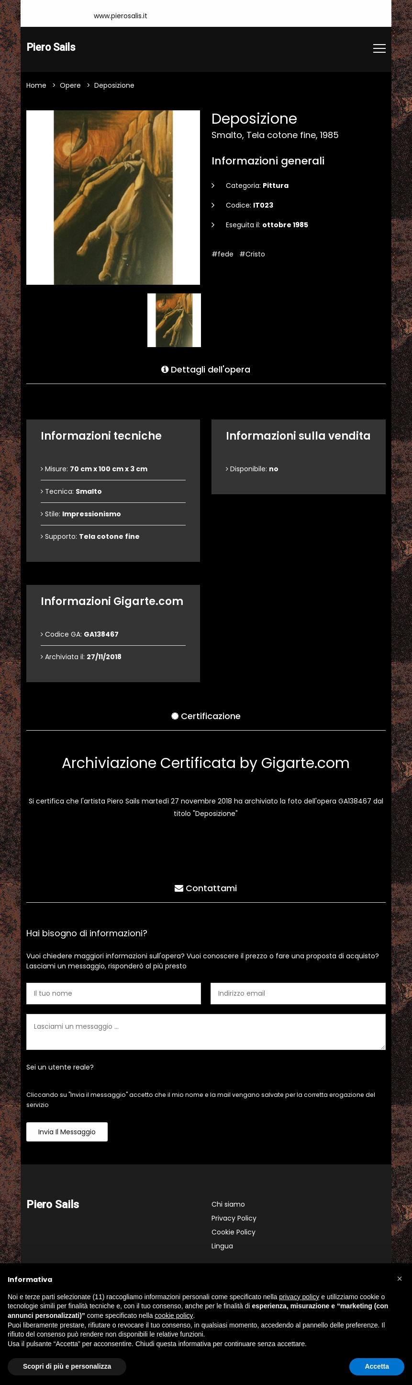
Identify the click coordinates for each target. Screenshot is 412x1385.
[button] (399, 1278)
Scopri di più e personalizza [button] (67, 1366)
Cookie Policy (234, 1233)
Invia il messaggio (67, 1133)
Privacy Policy (234, 1219)
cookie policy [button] (174, 1315)
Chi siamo (228, 1205)
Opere (70, 86)
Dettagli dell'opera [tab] (205, 368)
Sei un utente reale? (60, 1068)
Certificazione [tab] (206, 715)
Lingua (222, 1247)
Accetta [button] (377, 1366)
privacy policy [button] (299, 1297)
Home (36, 86)
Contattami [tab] (206, 887)
